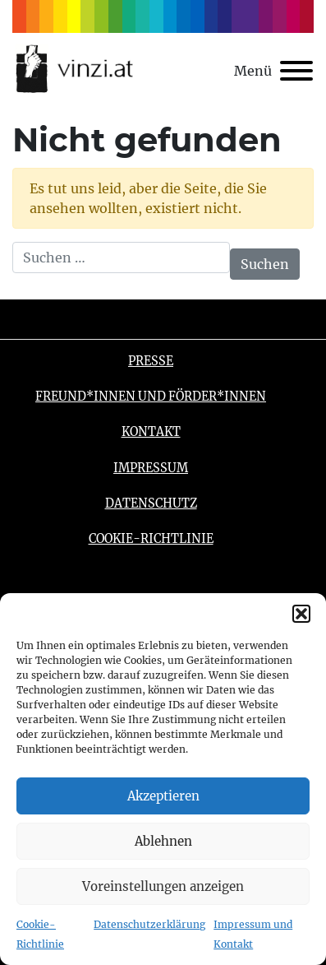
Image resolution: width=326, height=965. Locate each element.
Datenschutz (151, 503)
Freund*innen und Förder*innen (150, 396)
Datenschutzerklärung (149, 924)
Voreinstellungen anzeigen (163, 886)
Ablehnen (163, 841)
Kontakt (151, 432)
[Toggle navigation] (273, 71)
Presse (150, 361)
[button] (301, 613)
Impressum (150, 468)
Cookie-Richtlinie (151, 538)
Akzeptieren (163, 796)
